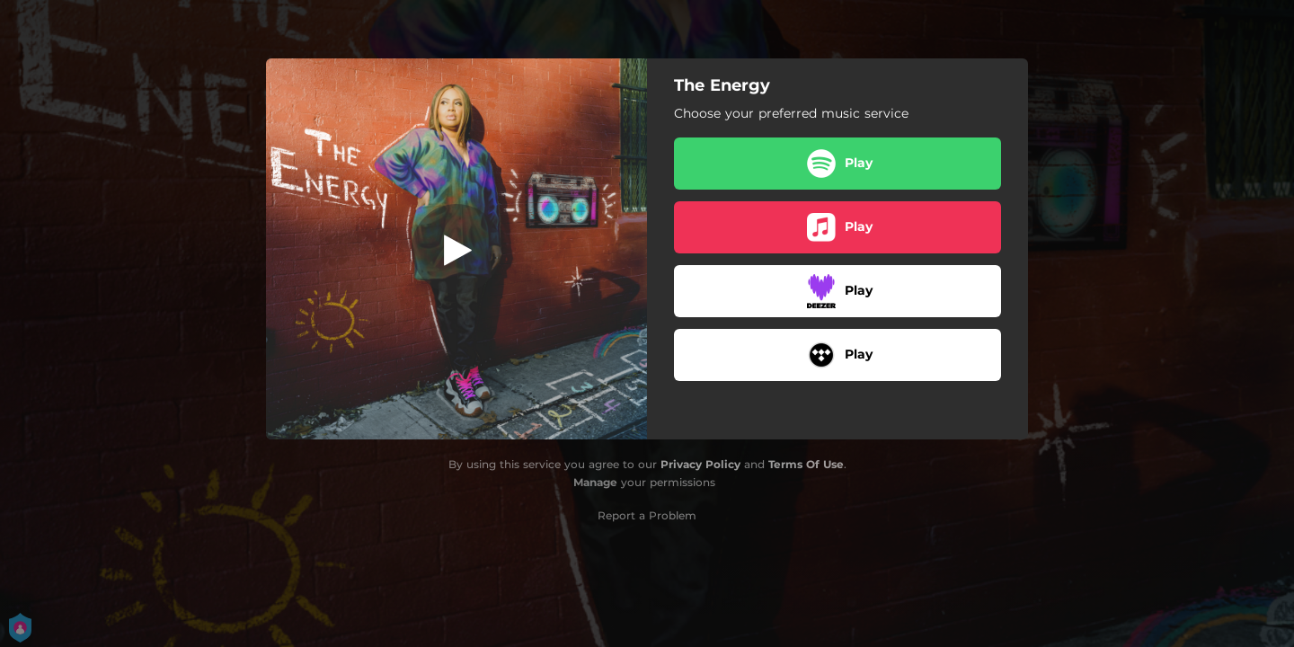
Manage (595, 482)
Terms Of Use (806, 464)
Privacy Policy (700, 464)
